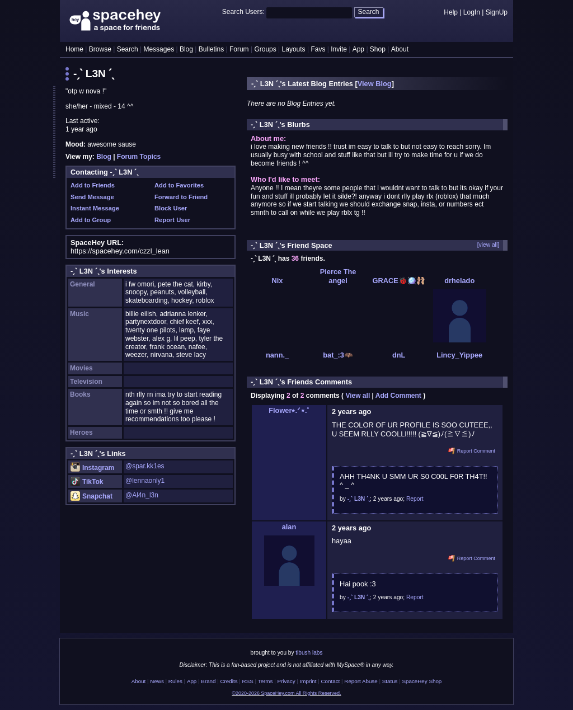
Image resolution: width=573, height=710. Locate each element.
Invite (339, 49)
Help (451, 12)
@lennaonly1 (145, 481)
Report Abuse (360, 681)
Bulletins (211, 49)
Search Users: (233, 12)
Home (74, 49)
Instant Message (95, 208)
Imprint (308, 681)
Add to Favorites (179, 185)
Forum (239, 49)
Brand (208, 681)
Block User (170, 208)
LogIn (471, 12)
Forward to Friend (181, 197)
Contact (330, 681)
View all (357, 395)
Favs (318, 49)
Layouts (294, 49)
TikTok (87, 482)
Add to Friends (93, 185)
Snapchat (91, 496)
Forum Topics (139, 157)
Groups (265, 49)
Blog (186, 49)
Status (390, 681)
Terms (265, 681)
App (358, 49)
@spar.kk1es (145, 466)
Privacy (286, 681)
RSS (247, 681)
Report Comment (471, 451)
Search (378, 12)
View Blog (375, 83)
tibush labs (308, 653)
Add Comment (398, 395)
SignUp (497, 12)
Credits (229, 681)
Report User (172, 220)
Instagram (92, 468)
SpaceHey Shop (422, 681)
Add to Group (91, 220)
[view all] (488, 245)
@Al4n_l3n (141, 495)
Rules (175, 681)
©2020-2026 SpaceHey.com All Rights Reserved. (286, 693)
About (399, 49)
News (157, 681)
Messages (158, 49)
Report (415, 499)
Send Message (92, 197)
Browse (100, 49)
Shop (378, 49)
